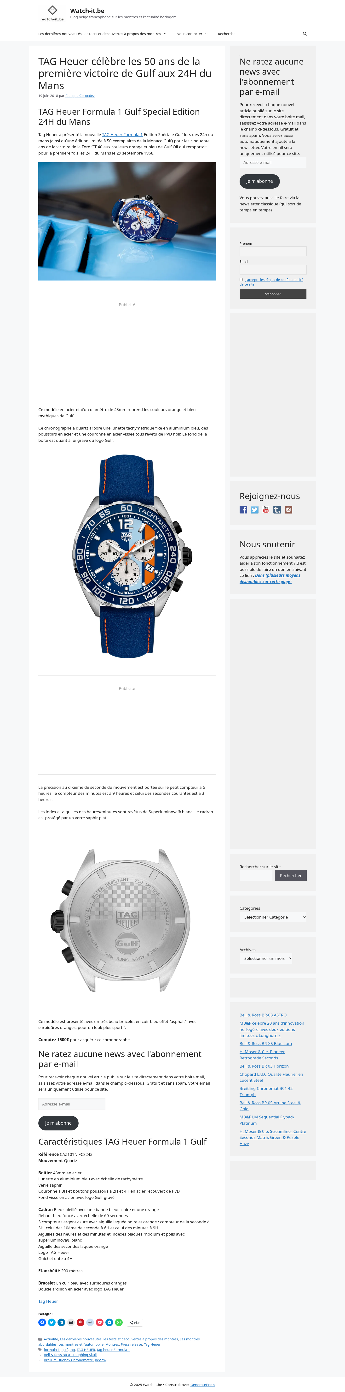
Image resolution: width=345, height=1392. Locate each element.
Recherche (227, 33)
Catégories (250, 908)
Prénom (246, 243)
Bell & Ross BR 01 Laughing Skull (70, 1354)
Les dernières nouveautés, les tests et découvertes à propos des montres (105, 33)
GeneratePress (202, 1384)
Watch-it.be (87, 10)
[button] (304, 33)
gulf (65, 1349)
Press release (131, 1344)
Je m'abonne (58, 1123)
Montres (112, 1344)
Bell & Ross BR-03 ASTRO (263, 1015)
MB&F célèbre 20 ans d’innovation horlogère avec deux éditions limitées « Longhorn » (272, 1029)
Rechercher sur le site (260, 866)
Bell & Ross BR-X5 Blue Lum (266, 1043)
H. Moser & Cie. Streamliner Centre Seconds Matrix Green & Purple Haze (273, 1137)
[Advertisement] (127, 347)
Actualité (51, 1339)
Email (244, 261)
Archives (248, 949)
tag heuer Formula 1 (113, 1349)
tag (72, 1349)
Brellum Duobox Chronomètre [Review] (75, 1360)
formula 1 (52, 1349)
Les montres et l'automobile (81, 1344)
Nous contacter (195, 33)
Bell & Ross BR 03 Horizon (264, 1066)
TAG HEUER (86, 1349)
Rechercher (291, 875)
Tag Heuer (48, 1301)
